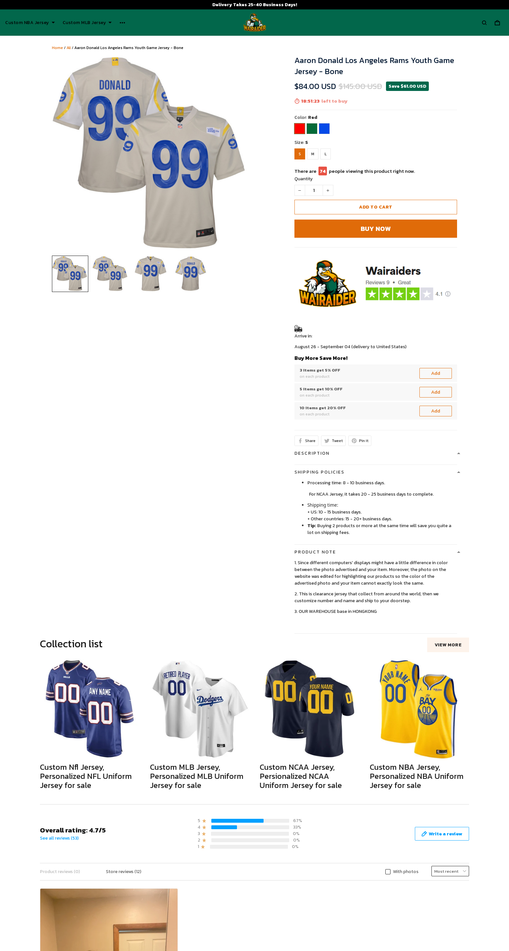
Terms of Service (150, 906)
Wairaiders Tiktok (405, 896)
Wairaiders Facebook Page (414, 907)
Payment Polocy (149, 936)
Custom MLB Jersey (87, 22)
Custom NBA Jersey (30, 22)
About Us (269, 896)
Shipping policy (148, 916)
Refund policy (146, 926)
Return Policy (274, 916)
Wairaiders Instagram (408, 918)
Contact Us (271, 906)
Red (312, 117)
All (69, 48)
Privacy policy (146, 896)
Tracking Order (275, 936)
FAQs (265, 926)
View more (448, 644)
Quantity (303, 178)
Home (57, 48)
